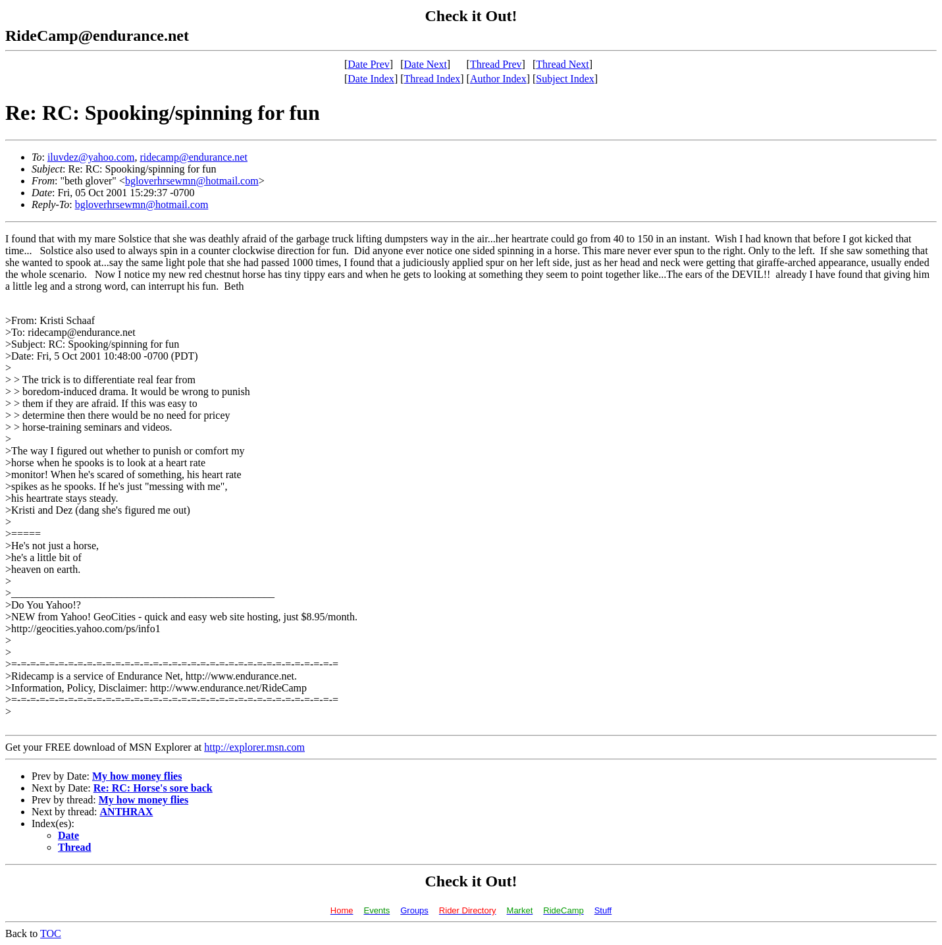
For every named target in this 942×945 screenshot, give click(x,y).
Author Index (498, 78)
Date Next (425, 64)
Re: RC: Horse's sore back (153, 788)
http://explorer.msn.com (254, 747)
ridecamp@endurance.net (194, 157)
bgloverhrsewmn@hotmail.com (192, 180)
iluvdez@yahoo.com (90, 157)
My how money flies (137, 776)
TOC (50, 933)
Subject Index (565, 78)
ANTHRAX (126, 811)
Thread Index (432, 78)
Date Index (371, 78)
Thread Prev (496, 64)
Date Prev (369, 64)
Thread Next (562, 64)
